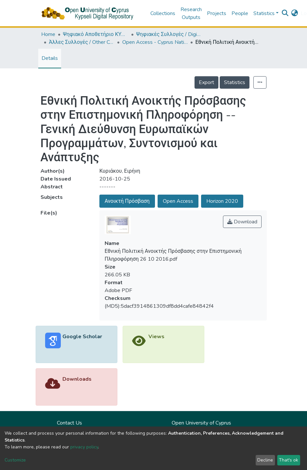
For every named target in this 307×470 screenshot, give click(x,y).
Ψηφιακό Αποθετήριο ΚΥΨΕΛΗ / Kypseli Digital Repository (95, 34)
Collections (162, 13)
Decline (265, 460)
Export (206, 82)
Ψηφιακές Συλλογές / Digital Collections (169, 34)
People (239, 13)
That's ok (288, 460)
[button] (295, 13)
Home (48, 34)
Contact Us (69, 422)
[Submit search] (285, 13)
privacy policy (84, 447)
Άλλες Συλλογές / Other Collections (81, 42)
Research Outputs (191, 13)
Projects (216, 13)
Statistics (234, 82)
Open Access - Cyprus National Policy (155, 42)
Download (242, 221)
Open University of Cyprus (201, 422)
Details (50, 58)
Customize (15, 460)
